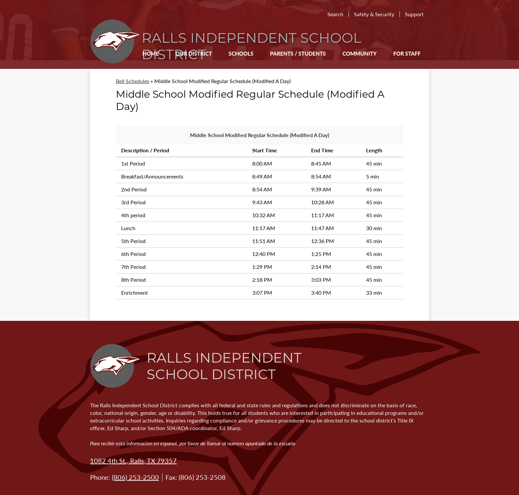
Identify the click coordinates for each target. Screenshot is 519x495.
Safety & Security (374, 14)
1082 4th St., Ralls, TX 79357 (133, 460)
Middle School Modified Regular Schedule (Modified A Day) (259, 135)
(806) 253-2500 (135, 477)
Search (335, 14)
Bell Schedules (132, 81)
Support (414, 14)
